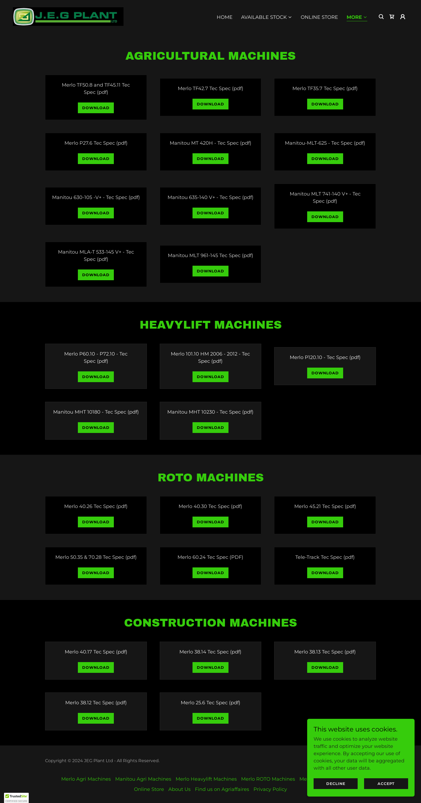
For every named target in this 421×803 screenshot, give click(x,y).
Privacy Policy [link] (270, 789)
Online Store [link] (319, 17)
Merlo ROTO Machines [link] (268, 779)
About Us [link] (179, 789)
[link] (68, 16)
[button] (266, 17)
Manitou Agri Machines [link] (143, 779)
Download (96, 107)
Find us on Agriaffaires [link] (222, 789)
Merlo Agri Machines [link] (86, 779)
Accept (386, 783)
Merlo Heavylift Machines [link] (206, 779)
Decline (335, 783)
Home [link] (225, 17)
